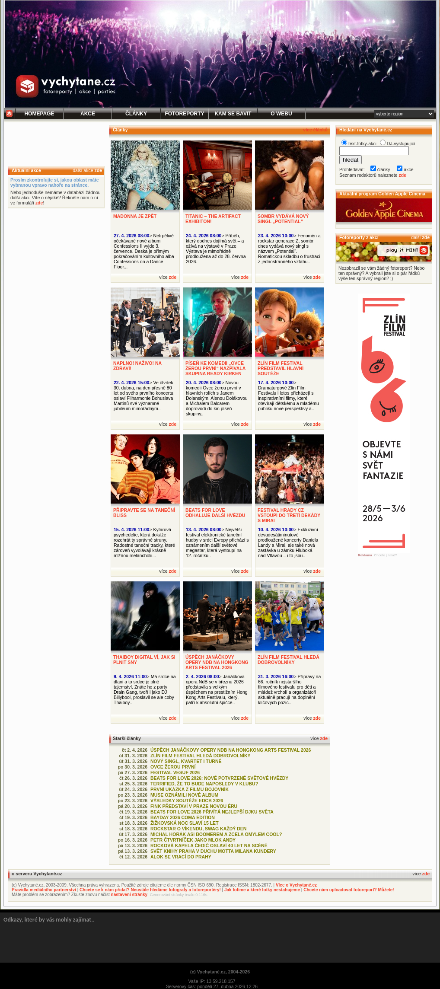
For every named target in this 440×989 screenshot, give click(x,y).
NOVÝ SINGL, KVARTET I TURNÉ (186, 761)
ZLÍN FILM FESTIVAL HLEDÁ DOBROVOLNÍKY (288, 659)
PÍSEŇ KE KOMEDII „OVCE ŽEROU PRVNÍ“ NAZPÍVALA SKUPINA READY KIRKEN (215, 368)
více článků (315, 129)
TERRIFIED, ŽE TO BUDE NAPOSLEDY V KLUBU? (204, 783)
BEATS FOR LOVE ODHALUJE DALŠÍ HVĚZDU (215, 512)
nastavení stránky (129, 894)
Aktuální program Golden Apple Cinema (382, 193)
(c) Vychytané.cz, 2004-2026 (220, 971)
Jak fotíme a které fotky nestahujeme (262, 889)
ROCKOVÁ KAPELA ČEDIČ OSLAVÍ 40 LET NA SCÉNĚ (209, 845)
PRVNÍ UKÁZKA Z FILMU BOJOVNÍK (189, 789)
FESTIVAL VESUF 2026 (175, 772)
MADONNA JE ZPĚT (134, 216)
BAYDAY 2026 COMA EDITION (182, 817)
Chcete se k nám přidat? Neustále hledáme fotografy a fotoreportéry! (150, 889)
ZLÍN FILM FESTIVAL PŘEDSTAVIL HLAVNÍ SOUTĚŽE (280, 368)
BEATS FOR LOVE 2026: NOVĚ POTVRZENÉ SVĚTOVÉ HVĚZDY (219, 778)
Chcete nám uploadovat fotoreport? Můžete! (348, 889)
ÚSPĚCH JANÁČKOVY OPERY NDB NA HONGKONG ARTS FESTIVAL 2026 (217, 662)
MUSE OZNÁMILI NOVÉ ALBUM (184, 795)
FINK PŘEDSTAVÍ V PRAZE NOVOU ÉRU (193, 806)
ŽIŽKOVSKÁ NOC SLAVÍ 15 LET (184, 823)
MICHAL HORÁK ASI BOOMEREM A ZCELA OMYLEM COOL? (216, 834)
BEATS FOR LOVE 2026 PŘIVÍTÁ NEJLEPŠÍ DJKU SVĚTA (212, 811)
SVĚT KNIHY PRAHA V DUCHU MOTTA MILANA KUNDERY (213, 851)
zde (98, 170)
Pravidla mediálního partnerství (44, 889)
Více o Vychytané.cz (296, 885)
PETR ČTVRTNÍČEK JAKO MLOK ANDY (193, 839)
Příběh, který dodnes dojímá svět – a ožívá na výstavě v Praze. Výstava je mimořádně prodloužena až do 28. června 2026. (216, 248)
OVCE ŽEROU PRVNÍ (172, 766)
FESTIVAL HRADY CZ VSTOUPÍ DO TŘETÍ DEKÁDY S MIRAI (289, 515)
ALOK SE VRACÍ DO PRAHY (180, 856)
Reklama (365, 555)
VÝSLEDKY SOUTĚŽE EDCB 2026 (186, 800)
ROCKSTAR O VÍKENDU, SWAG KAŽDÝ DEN (198, 828)
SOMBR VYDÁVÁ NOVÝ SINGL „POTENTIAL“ (283, 219)
